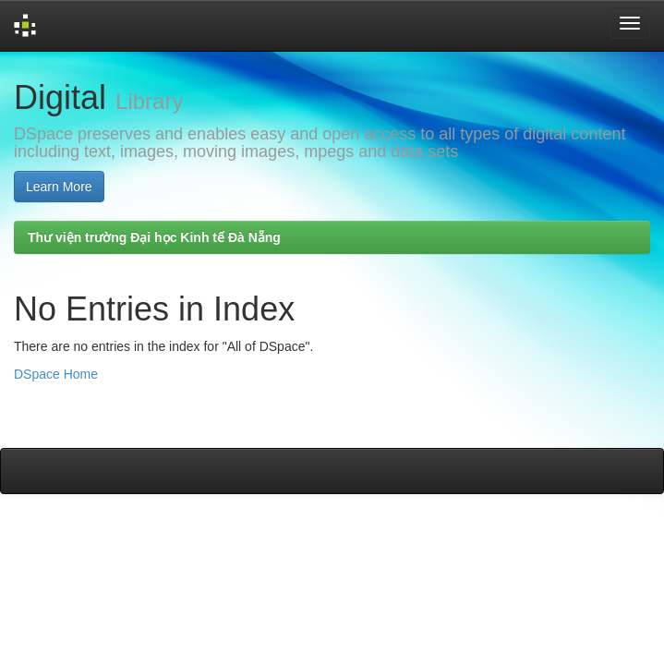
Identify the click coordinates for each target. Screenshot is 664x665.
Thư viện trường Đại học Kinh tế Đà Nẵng (154, 237)
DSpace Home (56, 374)
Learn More (59, 186)
